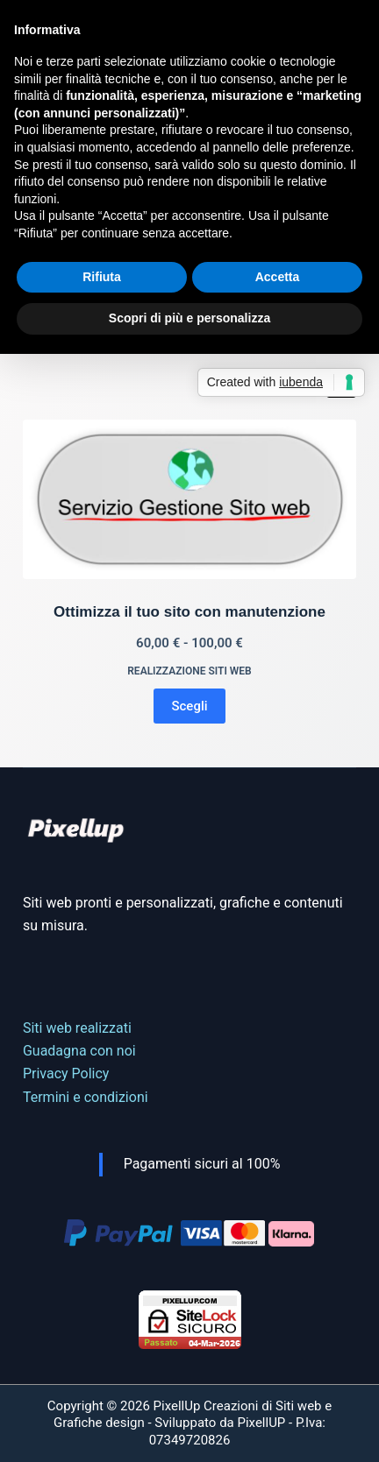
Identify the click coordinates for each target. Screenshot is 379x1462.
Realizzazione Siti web (189, 671)
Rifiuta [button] (101, 277)
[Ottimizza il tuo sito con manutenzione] (189, 499)
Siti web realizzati (77, 1028)
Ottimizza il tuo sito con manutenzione (189, 612)
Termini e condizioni (85, 1097)
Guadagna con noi (79, 1050)
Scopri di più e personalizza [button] (189, 318)
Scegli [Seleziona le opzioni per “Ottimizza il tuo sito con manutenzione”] (189, 706)
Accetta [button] (277, 277)
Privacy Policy (66, 1073)
